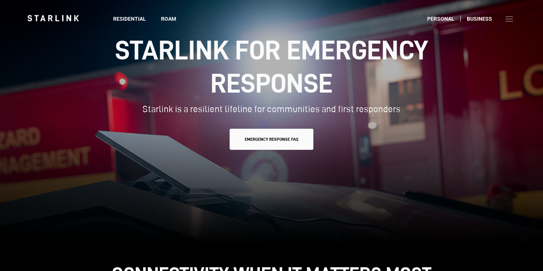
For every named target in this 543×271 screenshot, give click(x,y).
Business (479, 19)
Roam (168, 19)
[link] (53, 18)
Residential (129, 19)
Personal (440, 19)
